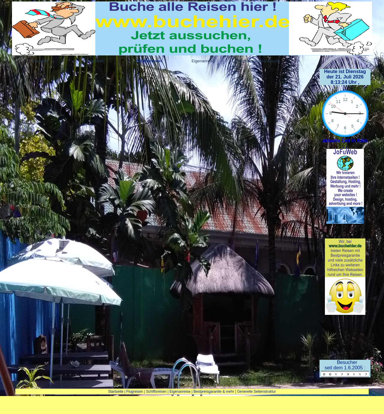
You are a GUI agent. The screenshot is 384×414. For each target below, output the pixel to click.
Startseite (115, 391)
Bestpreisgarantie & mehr (214, 391)
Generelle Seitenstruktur (256, 391)
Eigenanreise (180, 391)
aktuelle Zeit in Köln (345, 140)
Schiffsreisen (156, 391)
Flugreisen (134, 391)
